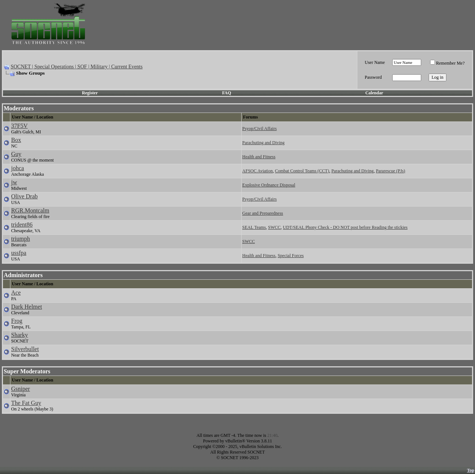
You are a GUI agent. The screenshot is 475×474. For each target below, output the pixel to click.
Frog (16, 321)
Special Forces (291, 255)
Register (90, 92)
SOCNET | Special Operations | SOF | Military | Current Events (76, 66)
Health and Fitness (258, 156)
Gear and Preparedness (262, 213)
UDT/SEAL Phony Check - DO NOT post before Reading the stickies (345, 227)
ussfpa (18, 253)
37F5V (19, 126)
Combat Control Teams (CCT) (302, 170)
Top (470, 470)
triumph (20, 239)
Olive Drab (24, 196)
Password (373, 77)
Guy (16, 154)
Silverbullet (25, 349)
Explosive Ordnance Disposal (268, 185)
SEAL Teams (254, 227)
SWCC (274, 227)
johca (17, 168)
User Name (375, 62)
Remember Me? (447, 63)
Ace (16, 292)
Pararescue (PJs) (390, 170)
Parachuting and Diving (263, 142)
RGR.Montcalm (30, 210)
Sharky (19, 335)
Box (16, 140)
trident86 (22, 224)
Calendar (374, 92)
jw (14, 182)
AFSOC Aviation (257, 170)
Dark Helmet (26, 306)
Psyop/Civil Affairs (259, 128)
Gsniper (20, 389)
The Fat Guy (26, 403)
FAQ (226, 92)
